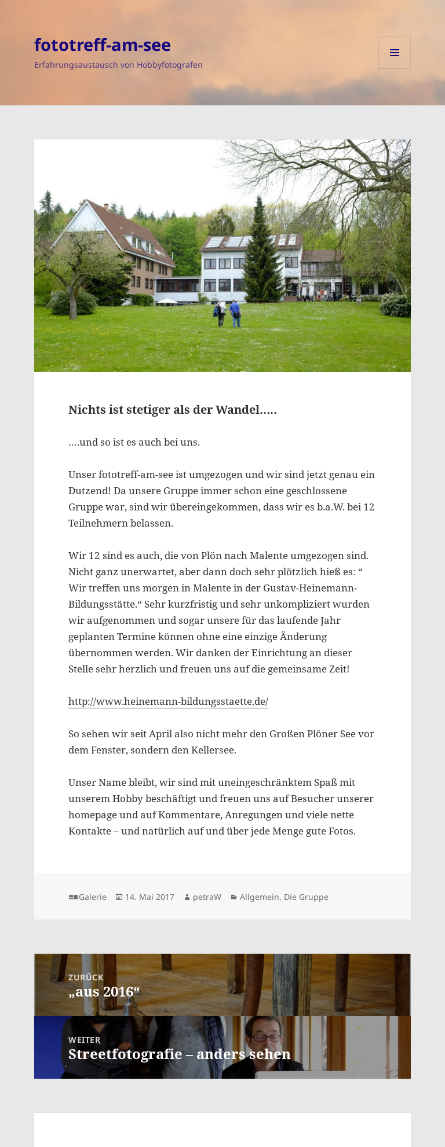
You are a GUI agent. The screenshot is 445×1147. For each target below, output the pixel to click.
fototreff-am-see (102, 44)
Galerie (93, 896)
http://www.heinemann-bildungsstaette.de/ (168, 701)
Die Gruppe (306, 896)
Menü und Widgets (395, 68)
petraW (207, 896)
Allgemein (259, 896)
